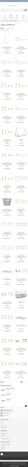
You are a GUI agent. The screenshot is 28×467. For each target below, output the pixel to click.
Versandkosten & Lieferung (5, 444)
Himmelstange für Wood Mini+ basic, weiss (7, 48)
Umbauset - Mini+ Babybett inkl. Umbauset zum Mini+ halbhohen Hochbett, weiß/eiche (21, 280)
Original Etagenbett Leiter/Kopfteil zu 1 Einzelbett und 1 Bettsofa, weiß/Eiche (21, 257)
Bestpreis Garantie (4, 427)
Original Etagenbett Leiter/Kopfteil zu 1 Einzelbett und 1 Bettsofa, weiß (7, 234)
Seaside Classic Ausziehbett (21, 325)
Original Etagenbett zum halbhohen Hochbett (7, 373)
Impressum (3, 425)
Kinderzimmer (7, 20)
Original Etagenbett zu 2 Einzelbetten (21, 210)
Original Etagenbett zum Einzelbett (21, 71)
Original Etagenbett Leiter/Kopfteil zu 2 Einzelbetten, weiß (7, 257)
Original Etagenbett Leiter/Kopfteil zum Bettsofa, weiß (7, 71)
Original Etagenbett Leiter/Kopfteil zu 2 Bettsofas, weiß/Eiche (21, 234)
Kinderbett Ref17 (21, 302)
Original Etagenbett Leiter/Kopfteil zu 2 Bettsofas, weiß (21, 187)
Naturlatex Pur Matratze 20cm (10, 388)
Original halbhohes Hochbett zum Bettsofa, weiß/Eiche (7, 164)
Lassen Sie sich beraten (5, 438)
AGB (2, 449)
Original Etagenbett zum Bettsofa (7, 94)
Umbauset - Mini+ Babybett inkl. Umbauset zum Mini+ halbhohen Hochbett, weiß (7, 303)
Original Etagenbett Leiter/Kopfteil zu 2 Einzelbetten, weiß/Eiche (7, 326)
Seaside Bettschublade (7, 279)
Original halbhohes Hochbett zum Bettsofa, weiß (21, 118)
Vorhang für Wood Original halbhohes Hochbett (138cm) (7, 210)
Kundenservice (3, 435)
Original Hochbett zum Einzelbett (7, 187)
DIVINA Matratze (8, 393)
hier (10, 464)
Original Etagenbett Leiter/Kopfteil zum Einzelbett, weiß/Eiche (21, 95)
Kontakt (2, 436)
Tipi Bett (21, 140)
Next (26, 16)
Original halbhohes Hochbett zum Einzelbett (21, 164)
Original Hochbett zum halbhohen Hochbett (7, 349)
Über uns (2, 422)
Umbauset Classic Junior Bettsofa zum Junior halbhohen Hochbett (21, 373)
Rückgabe (2, 446)
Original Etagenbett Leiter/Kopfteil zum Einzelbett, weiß (21, 48)
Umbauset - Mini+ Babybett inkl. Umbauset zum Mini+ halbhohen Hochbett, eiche (21, 349)
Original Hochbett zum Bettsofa (7, 141)
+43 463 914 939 (5, 415)
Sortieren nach (8, 28)
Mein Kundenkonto (4, 433)
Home (2, 20)
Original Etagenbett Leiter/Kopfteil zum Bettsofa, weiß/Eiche (7, 118)
